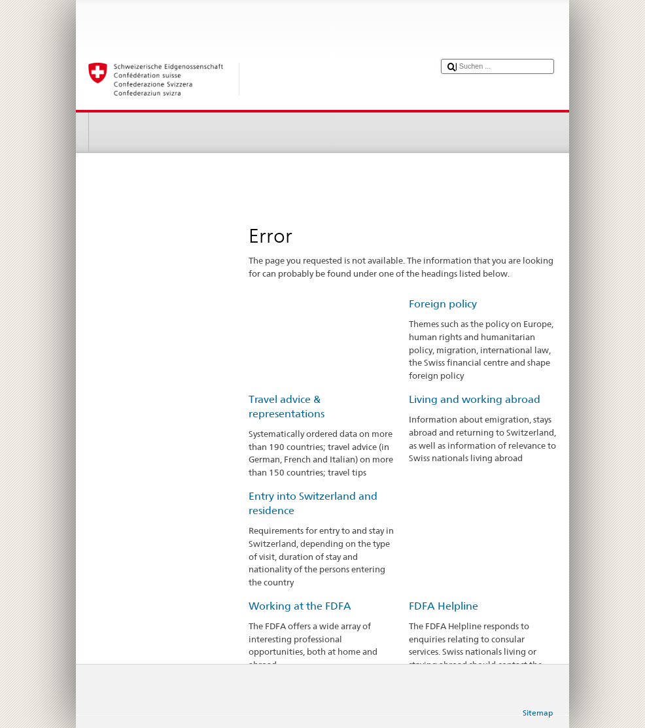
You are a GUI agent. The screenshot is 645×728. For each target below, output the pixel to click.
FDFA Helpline (443, 606)
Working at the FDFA (300, 606)
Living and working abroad (474, 399)
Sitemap (538, 713)
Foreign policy (443, 304)
